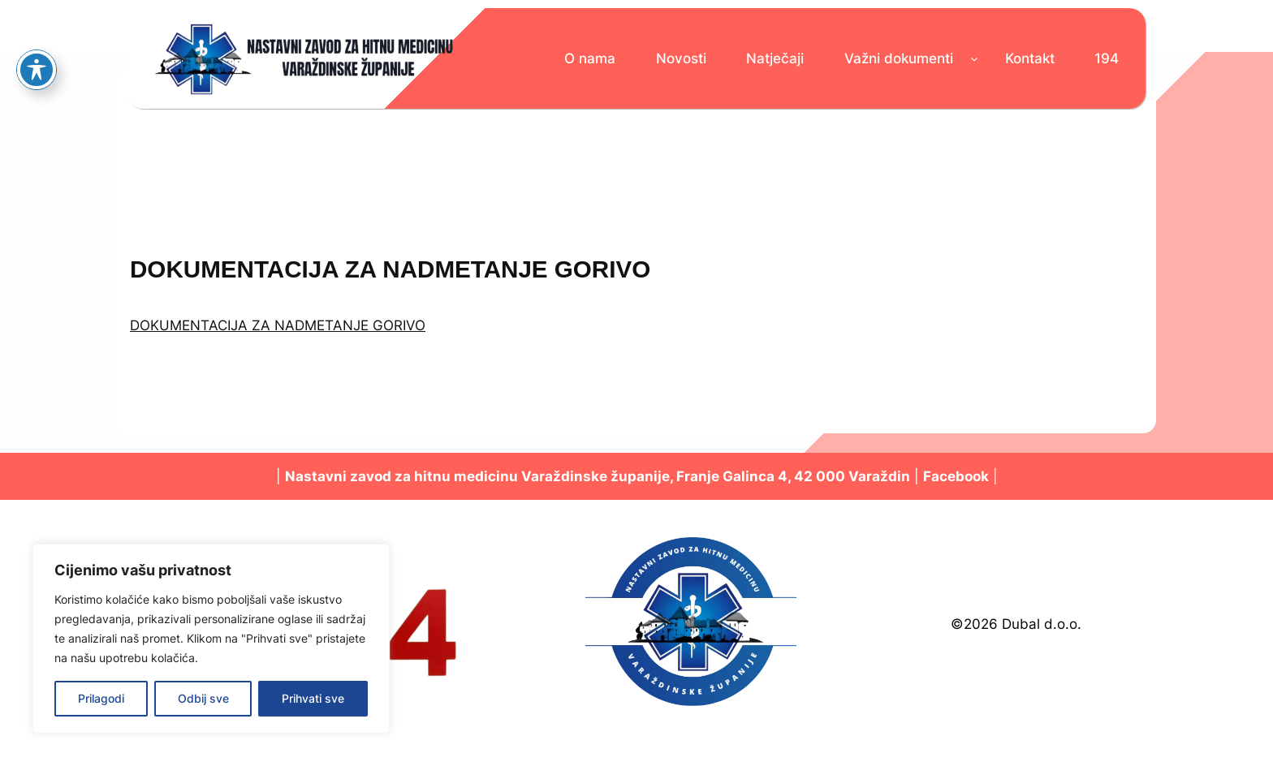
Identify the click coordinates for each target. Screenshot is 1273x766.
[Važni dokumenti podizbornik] (974, 58)
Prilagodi (101, 698)
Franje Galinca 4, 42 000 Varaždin (793, 476)
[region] (211, 639)
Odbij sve (203, 698)
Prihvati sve (313, 698)
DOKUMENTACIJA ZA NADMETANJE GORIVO (277, 325)
